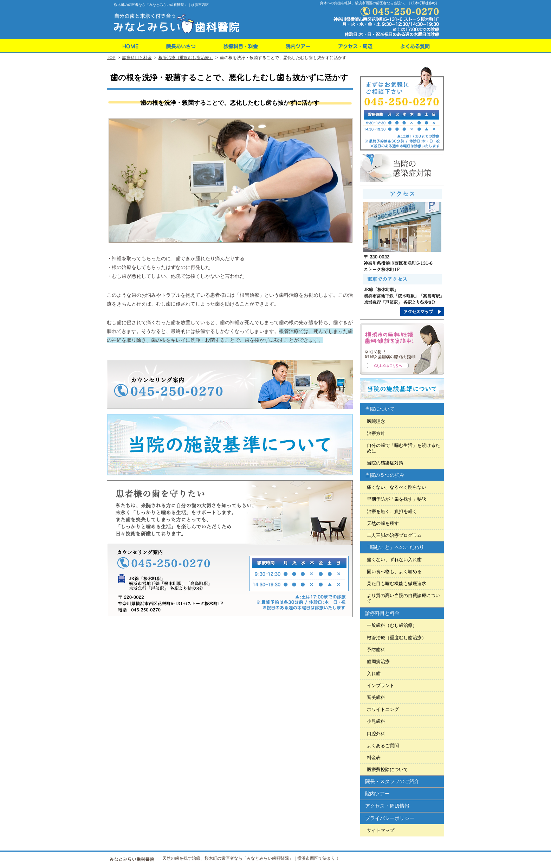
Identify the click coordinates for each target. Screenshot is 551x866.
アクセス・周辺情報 (387, 806)
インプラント (380, 685)
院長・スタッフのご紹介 (392, 781)
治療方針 (376, 433)
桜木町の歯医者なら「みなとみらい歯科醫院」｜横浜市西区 (161, 5)
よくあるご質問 (383, 745)
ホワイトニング (383, 709)
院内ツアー (377, 793)
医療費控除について (387, 769)
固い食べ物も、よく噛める (394, 571)
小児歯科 (376, 721)
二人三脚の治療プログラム (394, 535)
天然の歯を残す (383, 523)
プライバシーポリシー (389, 818)
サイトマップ (380, 830)
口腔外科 (376, 733)
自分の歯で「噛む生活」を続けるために (403, 448)
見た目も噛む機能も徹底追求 (396, 583)
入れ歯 (374, 673)
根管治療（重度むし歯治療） (396, 637)
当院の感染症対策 (385, 463)
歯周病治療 (378, 661)
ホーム (129, 46)
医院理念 (376, 421)
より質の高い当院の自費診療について (403, 598)
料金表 (374, 757)
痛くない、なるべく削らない (396, 487)
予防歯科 (376, 649)
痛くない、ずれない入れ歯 (394, 559)
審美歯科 (376, 697)
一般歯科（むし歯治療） (392, 625)
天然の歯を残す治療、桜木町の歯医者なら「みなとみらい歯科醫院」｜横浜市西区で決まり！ (250, 858)
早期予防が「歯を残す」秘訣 (396, 499)
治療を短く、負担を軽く (392, 511)
